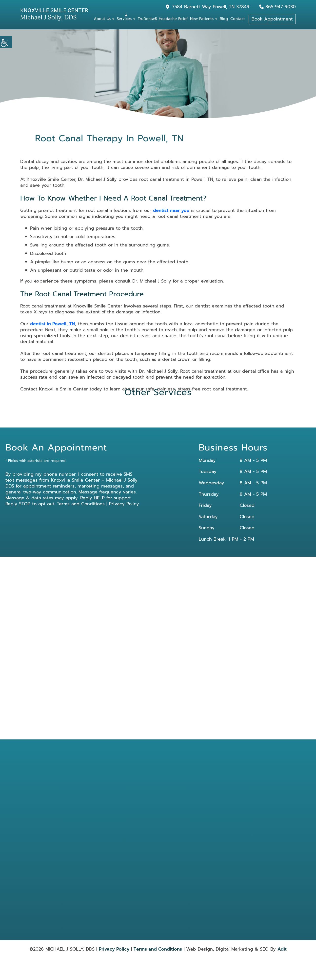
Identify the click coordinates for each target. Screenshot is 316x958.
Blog (224, 18)
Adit (282, 949)
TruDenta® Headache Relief (163, 18)
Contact (237, 18)
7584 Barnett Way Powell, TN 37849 (210, 7)
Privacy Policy (124, 503)
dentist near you (171, 210)
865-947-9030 (280, 7)
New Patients (202, 18)
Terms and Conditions (81, 503)
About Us (102, 18)
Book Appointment (272, 19)
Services (124, 18)
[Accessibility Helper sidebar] (6, 42)
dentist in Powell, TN (52, 323)
